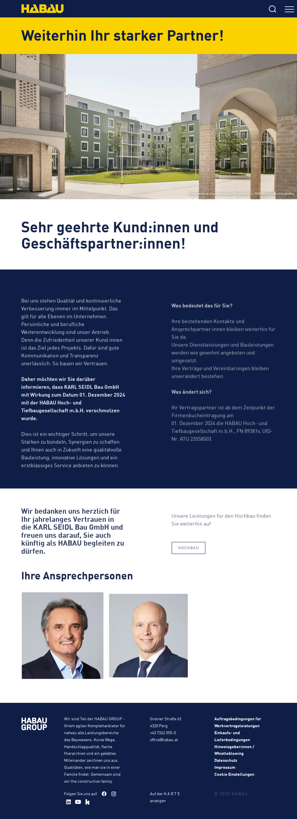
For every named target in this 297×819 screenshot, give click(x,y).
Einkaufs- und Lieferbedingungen (232, 736)
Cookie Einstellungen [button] (234, 774)
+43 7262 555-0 (163, 732)
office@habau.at (164, 739)
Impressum (224, 767)
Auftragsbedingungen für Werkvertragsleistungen (237, 722)
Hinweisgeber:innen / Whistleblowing (234, 749)
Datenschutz (225, 760)
